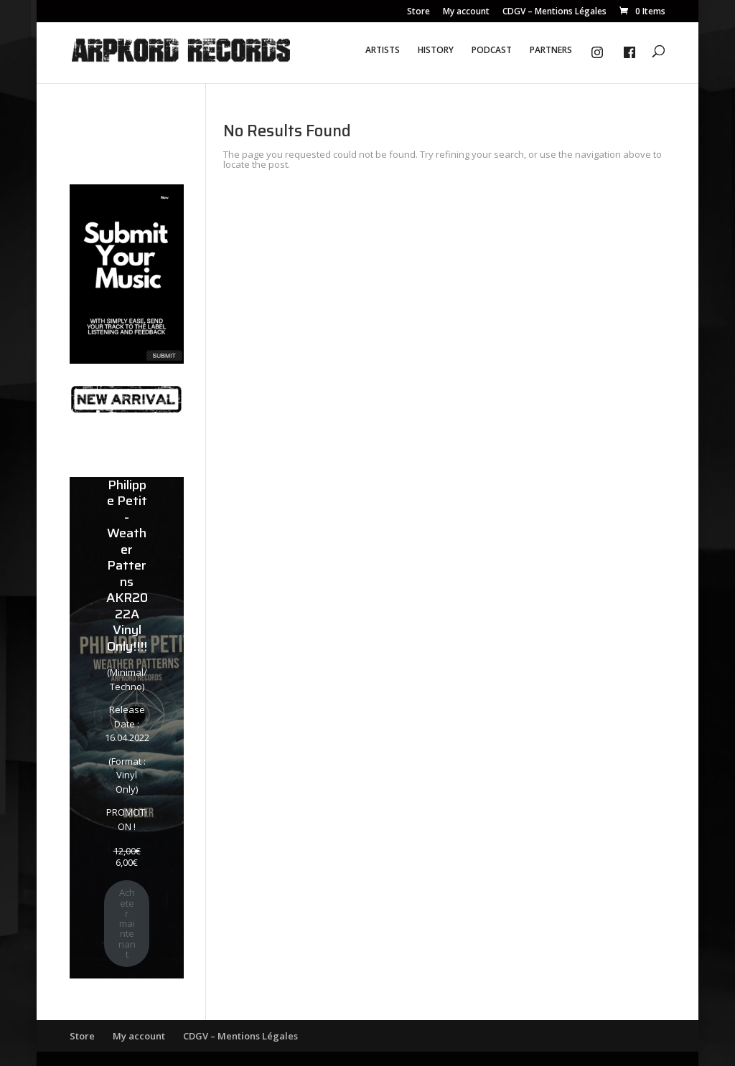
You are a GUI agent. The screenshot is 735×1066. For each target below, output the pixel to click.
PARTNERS (551, 50)
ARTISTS (382, 50)
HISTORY (436, 50)
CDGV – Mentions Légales (554, 12)
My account (466, 12)
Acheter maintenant (127, 923)
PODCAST (492, 50)
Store (418, 12)
